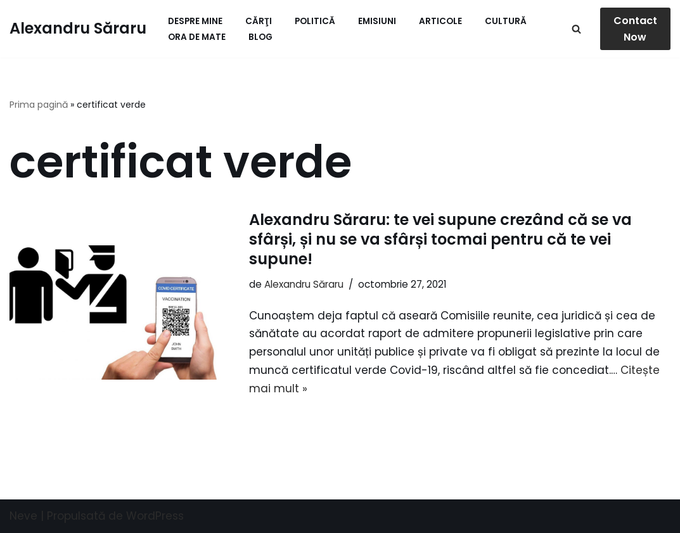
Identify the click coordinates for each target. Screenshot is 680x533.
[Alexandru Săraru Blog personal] (78, 29)
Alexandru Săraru (303, 284)
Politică (315, 21)
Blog (260, 37)
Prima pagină (39, 104)
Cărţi (258, 21)
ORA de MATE (197, 37)
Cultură (506, 21)
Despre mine (195, 21)
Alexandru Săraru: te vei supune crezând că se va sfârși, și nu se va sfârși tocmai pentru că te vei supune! (440, 239)
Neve (23, 515)
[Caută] (576, 29)
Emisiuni (377, 21)
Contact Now (635, 28)
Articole (440, 21)
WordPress (155, 515)
